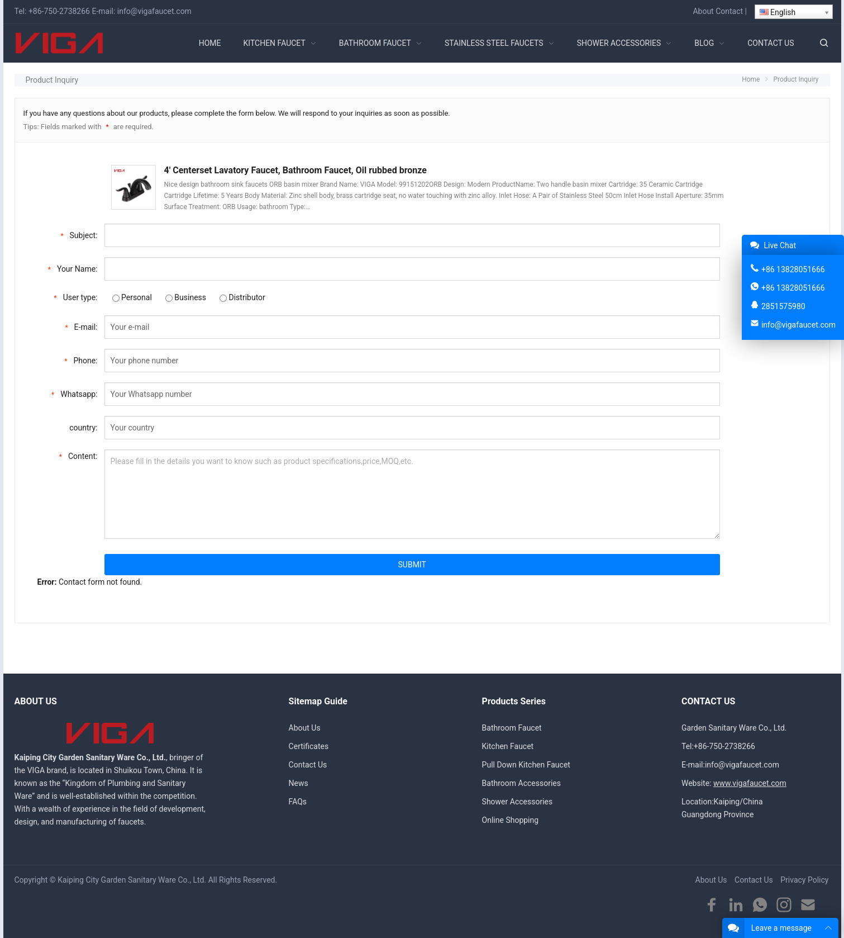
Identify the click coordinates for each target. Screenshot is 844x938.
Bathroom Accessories (521, 783)
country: (83, 427)
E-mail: (81, 326)
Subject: (78, 234)
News (298, 783)
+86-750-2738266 (59, 11)
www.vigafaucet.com (749, 783)
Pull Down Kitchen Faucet (526, 764)
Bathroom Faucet (512, 727)
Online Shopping (510, 820)
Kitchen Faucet (508, 746)
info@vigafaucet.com (154, 11)
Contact (729, 11)
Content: (78, 455)
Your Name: (73, 268)
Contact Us (308, 764)
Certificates (309, 746)
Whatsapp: (74, 393)
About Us (305, 727)
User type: (76, 296)
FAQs (298, 801)
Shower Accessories (517, 801)
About (703, 11)
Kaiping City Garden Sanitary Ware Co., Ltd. (132, 879)
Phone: (80, 359)
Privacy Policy (804, 879)
